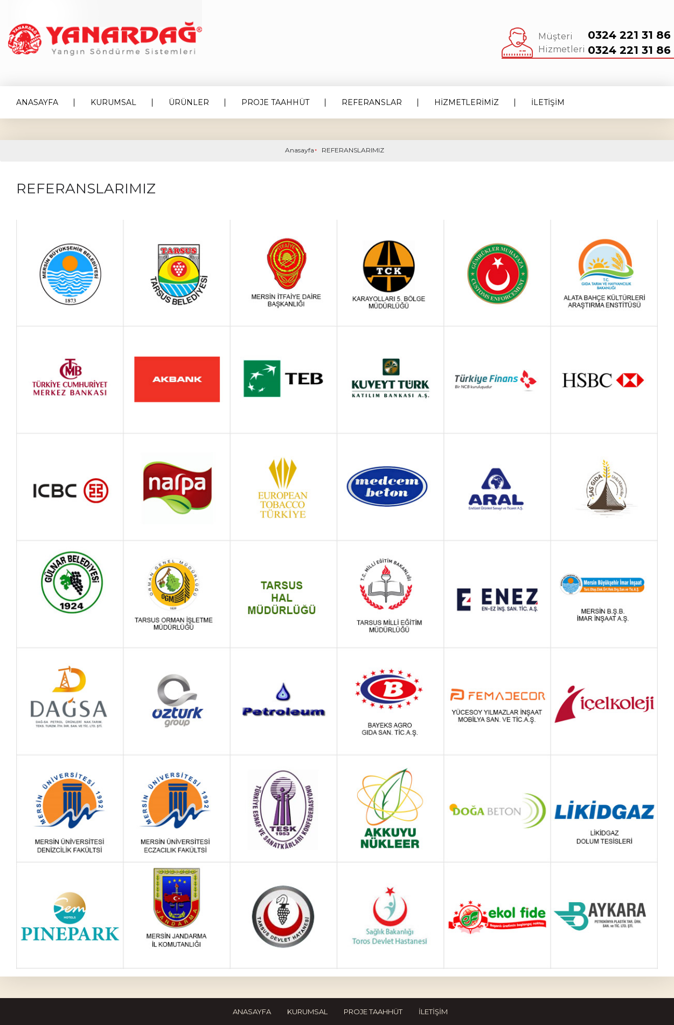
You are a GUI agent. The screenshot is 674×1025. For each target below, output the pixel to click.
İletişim (433, 1011)
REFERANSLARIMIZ (353, 150)
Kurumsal (307, 1011)
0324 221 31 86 (629, 35)
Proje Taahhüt (373, 1011)
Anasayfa (299, 150)
